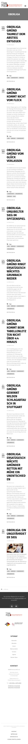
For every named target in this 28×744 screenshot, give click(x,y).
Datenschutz (14, 736)
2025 (14, 196)
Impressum (14, 734)
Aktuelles (14, 643)
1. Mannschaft (14, 77)
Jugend (14, 654)
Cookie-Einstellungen (14, 739)
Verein (14, 646)
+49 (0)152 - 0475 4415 (15, 683)
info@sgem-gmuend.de (14, 685)
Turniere (14, 651)
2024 (8, 439)
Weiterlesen (11, 81)
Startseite (14, 640)
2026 (8, 77)
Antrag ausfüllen (19, 610)
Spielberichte (19, 193)
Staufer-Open (14, 657)
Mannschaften (14, 649)
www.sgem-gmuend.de (14, 687)
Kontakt (14, 731)
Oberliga (21, 77)
